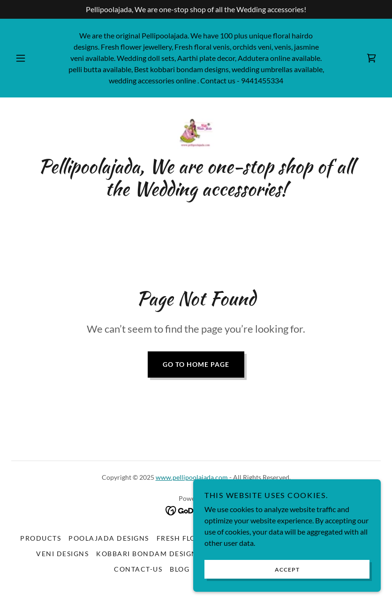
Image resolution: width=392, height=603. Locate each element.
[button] (27, 58)
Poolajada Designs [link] (108, 538)
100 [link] (226, 35)
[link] (371, 58)
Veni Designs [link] (62, 554)
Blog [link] (179, 569)
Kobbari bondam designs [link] (148, 554)
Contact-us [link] (138, 569)
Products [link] (40, 538)
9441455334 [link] (262, 80)
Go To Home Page (196, 364)
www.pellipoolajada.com (192, 477)
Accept (287, 569)
